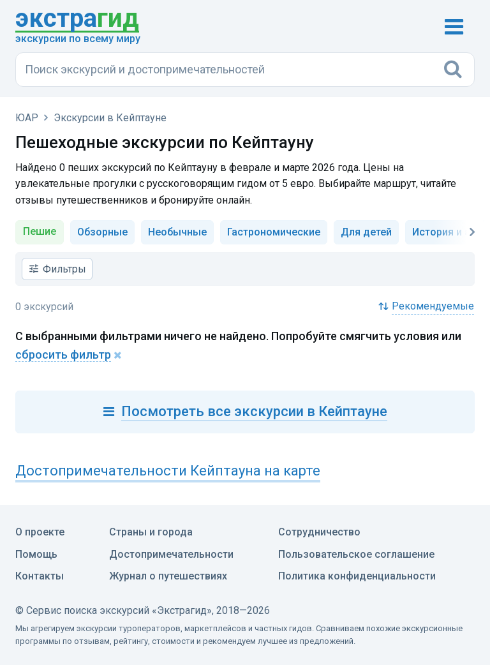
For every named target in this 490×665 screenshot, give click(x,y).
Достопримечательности (171, 554)
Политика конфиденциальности (357, 576)
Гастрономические (273, 232)
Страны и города (151, 532)
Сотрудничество (319, 532)
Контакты (39, 576)
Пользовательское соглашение (356, 554)
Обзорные (102, 232)
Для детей (366, 232)
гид (77, 19)
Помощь (36, 554)
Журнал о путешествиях (168, 576)
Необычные (177, 232)
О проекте (39, 532)
